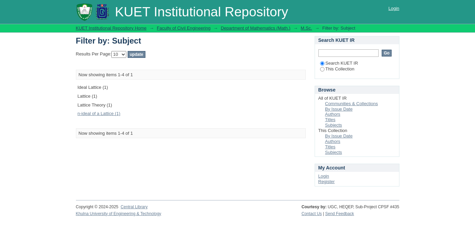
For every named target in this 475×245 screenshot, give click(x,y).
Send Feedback (339, 213)
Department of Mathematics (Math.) (255, 28)
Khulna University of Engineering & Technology (118, 213)
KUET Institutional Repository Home (111, 28)
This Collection (337, 68)
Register (326, 181)
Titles (330, 119)
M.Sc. (306, 28)
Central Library (134, 207)
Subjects (333, 125)
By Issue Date (339, 109)
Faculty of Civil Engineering (184, 28)
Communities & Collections (351, 103)
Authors (333, 114)
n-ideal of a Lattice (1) (99, 113)
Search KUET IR (339, 63)
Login (394, 8)
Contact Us (311, 213)
